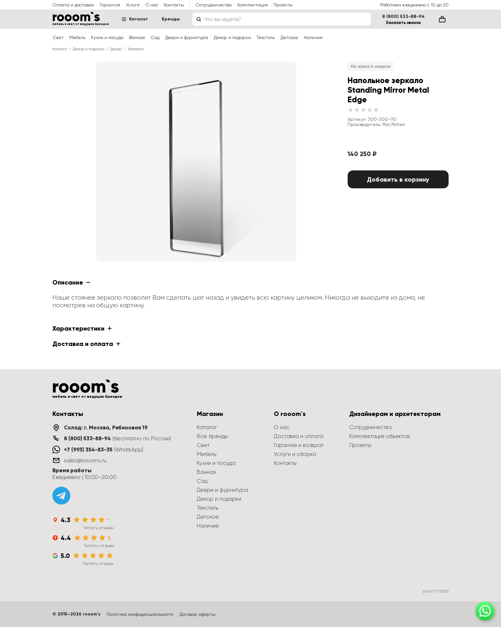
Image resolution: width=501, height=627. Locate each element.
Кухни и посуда (107, 37)
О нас (151, 4)
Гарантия (110, 4)
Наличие (313, 37)
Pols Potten (393, 124)
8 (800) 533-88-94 (403, 16)
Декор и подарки (232, 37)
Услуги (133, 4)
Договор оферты (197, 614)
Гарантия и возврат (299, 445)
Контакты (174, 4)
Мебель (77, 37)
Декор (116, 49)
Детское (289, 37)
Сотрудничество (214, 4)
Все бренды (212, 436)
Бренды (171, 19)
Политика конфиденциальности (140, 614)
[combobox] (281, 19)
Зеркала (135, 49)
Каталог (134, 19)
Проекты (283, 4)
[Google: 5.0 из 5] (82, 559)
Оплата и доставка (73, 4)
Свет (58, 37)
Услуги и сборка (295, 454)
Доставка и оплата (298, 436)
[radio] (350, 110)
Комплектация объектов (379, 436)
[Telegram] (61, 496)
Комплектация (252, 4)
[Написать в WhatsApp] (485, 611)
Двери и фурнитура (186, 37)
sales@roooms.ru (85, 460)
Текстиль (266, 37)
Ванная (137, 37)
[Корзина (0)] (442, 19)
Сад (154, 37)
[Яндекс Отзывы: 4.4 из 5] (83, 541)
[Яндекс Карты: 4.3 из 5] (83, 523)
